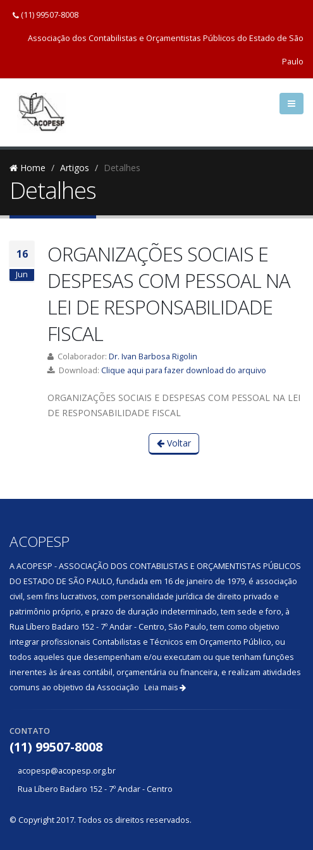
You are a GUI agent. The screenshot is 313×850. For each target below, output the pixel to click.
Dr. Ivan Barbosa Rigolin (153, 356)
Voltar (174, 443)
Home (27, 168)
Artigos (74, 168)
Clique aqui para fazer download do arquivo (183, 370)
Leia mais (165, 687)
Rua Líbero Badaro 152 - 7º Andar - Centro (95, 789)
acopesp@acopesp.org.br (67, 770)
